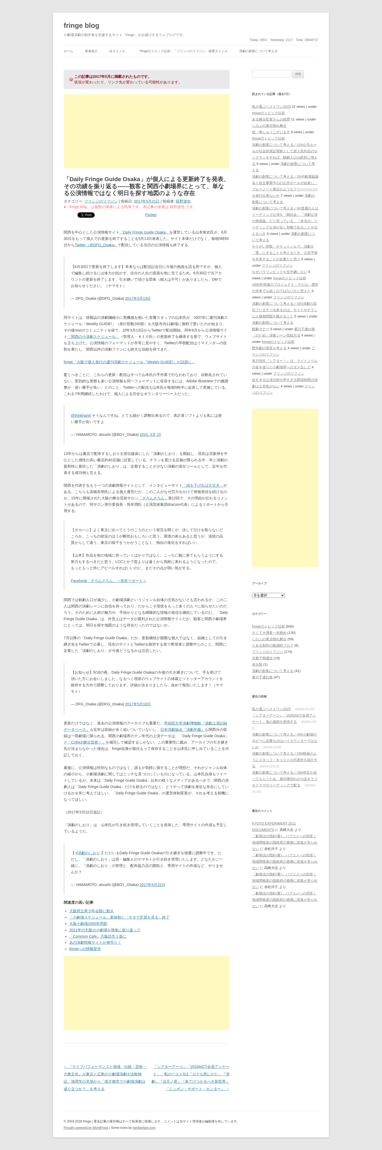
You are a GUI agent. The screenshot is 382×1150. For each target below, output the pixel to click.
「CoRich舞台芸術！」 (86, 742)
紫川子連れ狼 (304, 329)
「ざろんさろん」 (153, 498)
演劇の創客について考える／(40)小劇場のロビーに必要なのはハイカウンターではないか (285, 740)
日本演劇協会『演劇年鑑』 (182, 729)
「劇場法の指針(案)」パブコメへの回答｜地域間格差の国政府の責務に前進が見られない (285, 842)
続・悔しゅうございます (271, 132)
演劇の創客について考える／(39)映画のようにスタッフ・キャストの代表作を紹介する (285, 759)
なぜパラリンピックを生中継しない (279, 272)
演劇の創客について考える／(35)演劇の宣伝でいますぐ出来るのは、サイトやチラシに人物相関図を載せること (285, 310)
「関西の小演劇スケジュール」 (93, 336)
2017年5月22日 (152, 885)
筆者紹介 (91, 51)
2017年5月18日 (138, 704)
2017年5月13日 (138, 298)
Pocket (151, 215)
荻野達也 (183, 201)
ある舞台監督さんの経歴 (271, 119)
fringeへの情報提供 (85, 949)
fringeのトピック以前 (268, 113)
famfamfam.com (144, 1128)
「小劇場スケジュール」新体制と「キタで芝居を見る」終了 (119, 917)
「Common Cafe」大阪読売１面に (98, 936)
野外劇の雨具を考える (269, 348)
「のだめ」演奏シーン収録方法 (276, 335)
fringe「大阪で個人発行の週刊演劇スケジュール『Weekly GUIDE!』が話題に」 (130, 362)
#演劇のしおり (88, 853)
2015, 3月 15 (150, 434)
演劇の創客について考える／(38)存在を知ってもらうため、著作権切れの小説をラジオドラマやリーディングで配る (285, 779)
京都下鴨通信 (262, 658)
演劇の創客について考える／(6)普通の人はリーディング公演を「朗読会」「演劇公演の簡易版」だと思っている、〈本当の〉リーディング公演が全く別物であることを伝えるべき (285, 221)
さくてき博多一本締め (269, 633)
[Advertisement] (146, 131)
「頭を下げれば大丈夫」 (203, 485)
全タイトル (117, 51)
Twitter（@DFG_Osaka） (96, 245)
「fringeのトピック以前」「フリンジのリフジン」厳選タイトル (182, 51)
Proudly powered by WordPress (86, 1128)
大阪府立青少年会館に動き (91, 911)
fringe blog (81, 25)
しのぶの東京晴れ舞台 (269, 126)
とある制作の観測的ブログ (272, 645)
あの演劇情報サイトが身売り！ (95, 942)
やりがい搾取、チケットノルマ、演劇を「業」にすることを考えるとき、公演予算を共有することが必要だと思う (285, 252)
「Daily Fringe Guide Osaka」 (144, 232)
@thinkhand (81, 415)
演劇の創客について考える (258, 51)
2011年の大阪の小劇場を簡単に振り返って (105, 930)
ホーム (68, 51)
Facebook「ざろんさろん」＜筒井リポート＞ (108, 581)
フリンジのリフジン (101, 201)
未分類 (257, 664)
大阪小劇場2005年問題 (88, 923)
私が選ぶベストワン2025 (271, 107)
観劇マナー (260, 329)
